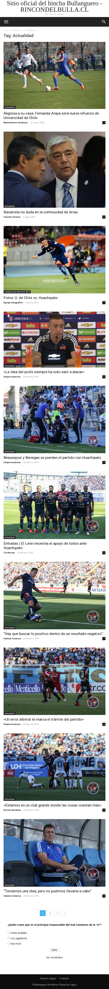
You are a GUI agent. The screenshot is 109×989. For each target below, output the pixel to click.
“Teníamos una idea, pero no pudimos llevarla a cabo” (48, 891)
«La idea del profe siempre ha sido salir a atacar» (44, 372)
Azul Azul (16, 943)
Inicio (6, 30)
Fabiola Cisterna (12, 638)
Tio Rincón (9, 552)
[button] (104, 22)
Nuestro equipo (48, 978)
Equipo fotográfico (13, 302)
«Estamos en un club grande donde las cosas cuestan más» (52, 805)
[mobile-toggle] (6, 22)
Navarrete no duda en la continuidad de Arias (41, 212)
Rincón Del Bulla (12, 810)
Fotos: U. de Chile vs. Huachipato (31, 298)
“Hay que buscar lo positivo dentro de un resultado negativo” (53, 634)
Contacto (64, 978)
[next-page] (65, 913)
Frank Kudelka (19, 933)
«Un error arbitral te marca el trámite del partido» (44, 719)
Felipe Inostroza (12, 376)
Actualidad (9, 107)
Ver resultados (54, 957)
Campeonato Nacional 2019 (17, 292)
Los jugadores (19, 938)
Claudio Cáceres (12, 217)
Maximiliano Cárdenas (16, 122)
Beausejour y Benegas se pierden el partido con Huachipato (52, 457)
